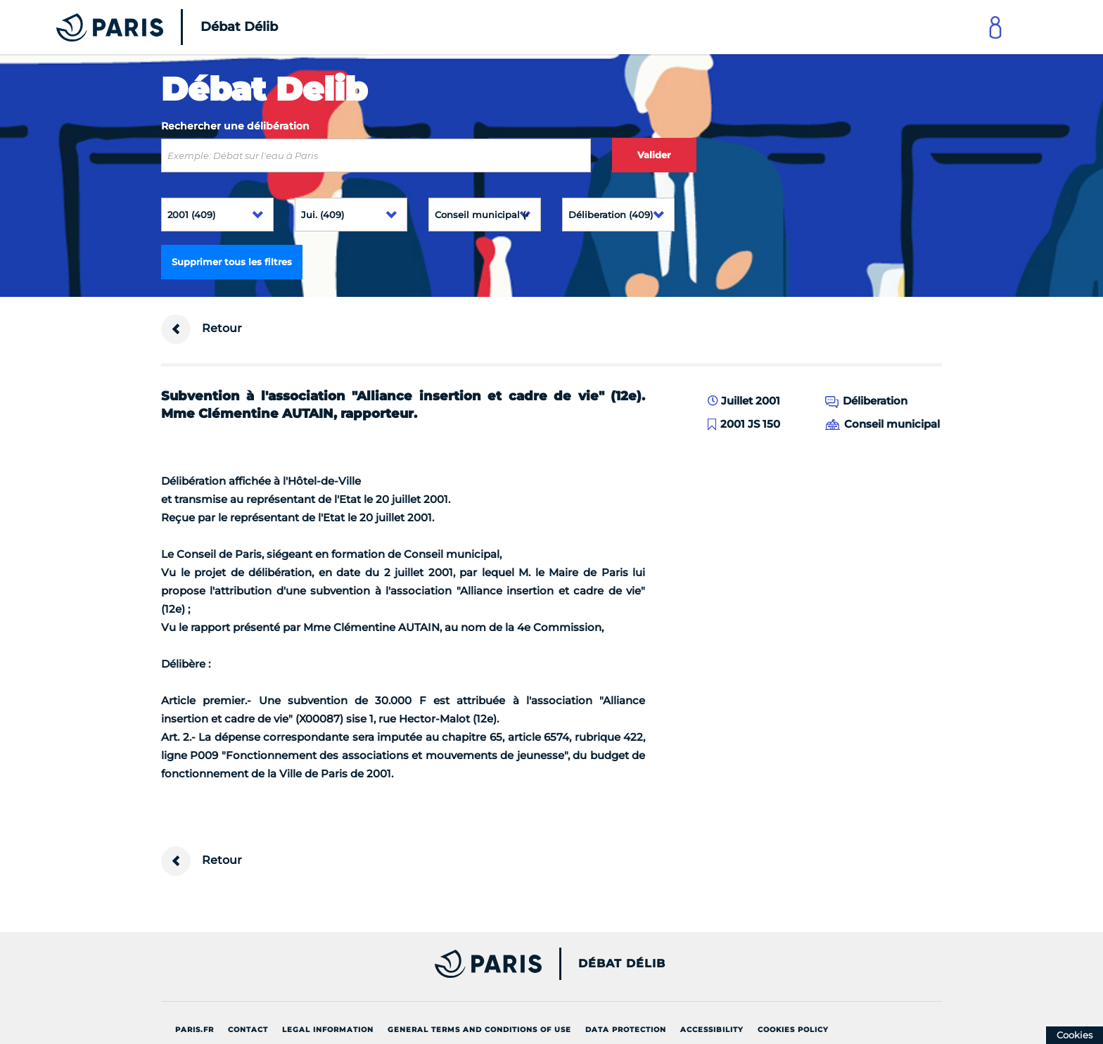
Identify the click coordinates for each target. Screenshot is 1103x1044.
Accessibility (712, 1029)
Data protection (625, 1029)
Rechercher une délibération (235, 126)
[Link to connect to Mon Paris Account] (995, 27)
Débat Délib (621, 963)
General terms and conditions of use (479, 1029)
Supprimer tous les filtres (232, 261)
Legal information (328, 1029)
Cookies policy (793, 1029)
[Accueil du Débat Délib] (147, 27)
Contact (248, 1029)
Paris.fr (194, 1029)
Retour (201, 329)
